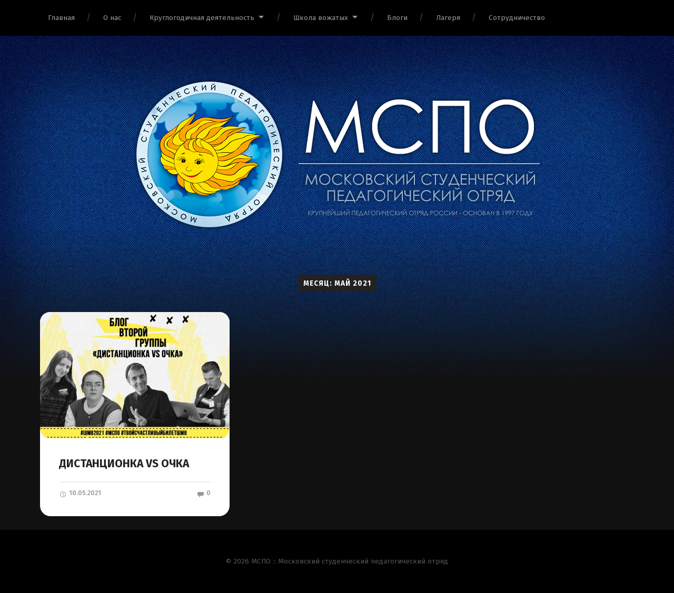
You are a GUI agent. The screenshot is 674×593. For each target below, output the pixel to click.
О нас (112, 17)
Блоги (397, 17)
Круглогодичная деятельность (202, 17)
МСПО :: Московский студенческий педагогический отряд (349, 561)
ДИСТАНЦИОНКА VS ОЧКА (124, 463)
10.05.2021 (80, 493)
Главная (61, 17)
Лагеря (448, 17)
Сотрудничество (517, 17)
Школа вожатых (320, 17)
